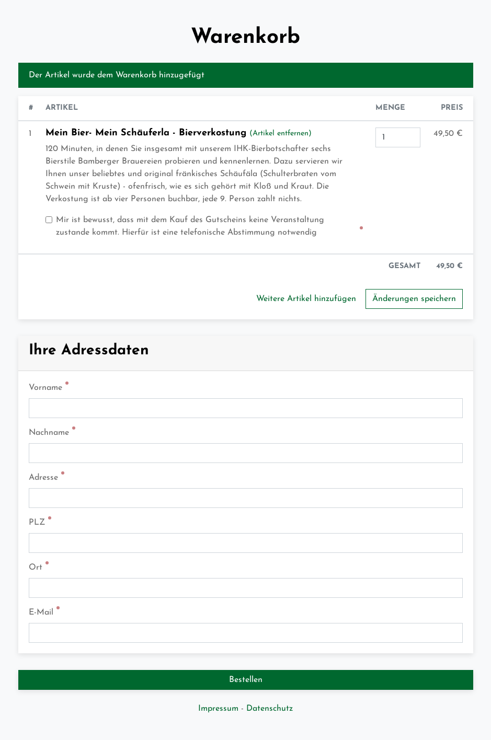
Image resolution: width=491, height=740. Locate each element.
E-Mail (41, 612)
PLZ (37, 522)
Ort (35, 567)
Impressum (218, 708)
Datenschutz (269, 708)
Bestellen (245, 680)
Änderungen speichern (414, 299)
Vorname (45, 388)
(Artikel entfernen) (280, 133)
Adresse (43, 477)
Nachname (49, 433)
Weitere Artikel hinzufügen (306, 299)
